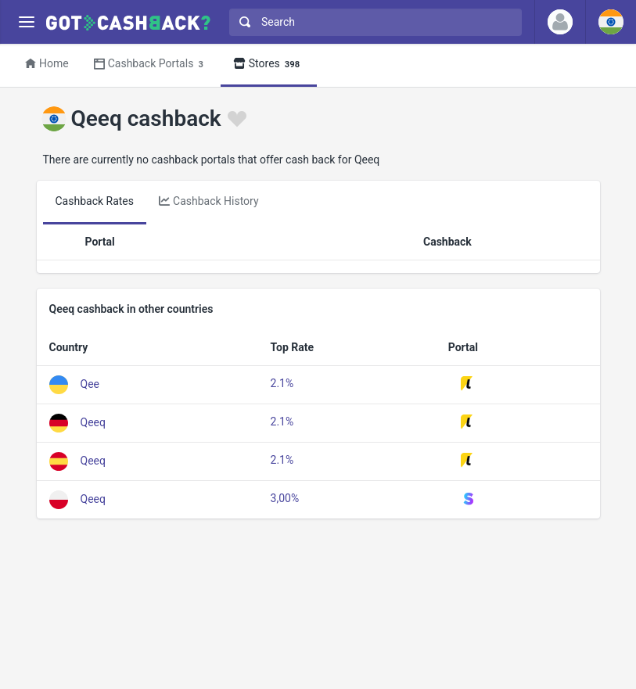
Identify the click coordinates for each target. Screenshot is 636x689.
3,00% (285, 498)
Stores (268, 64)
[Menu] (26, 22)
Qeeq (93, 421)
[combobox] (372, 22)
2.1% (282, 383)
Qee (90, 383)
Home (47, 63)
